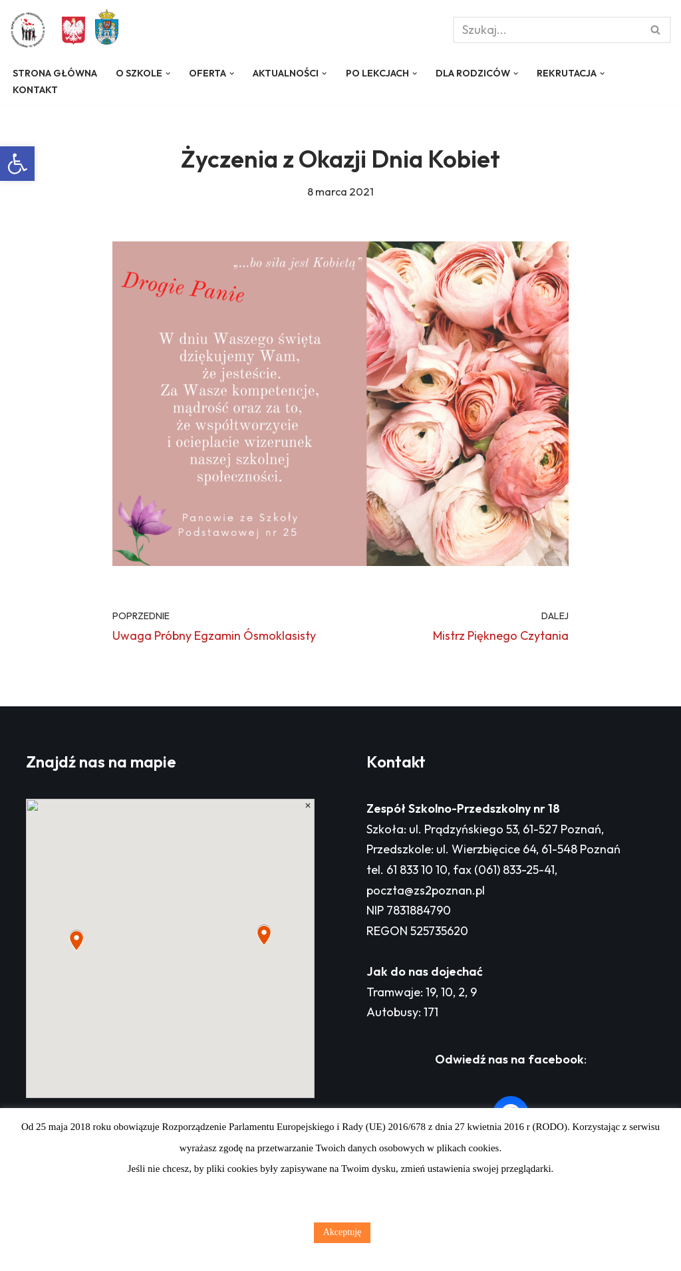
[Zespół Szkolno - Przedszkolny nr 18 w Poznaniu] (31, 30)
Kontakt (35, 90)
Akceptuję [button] (342, 1232)
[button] (17, 163)
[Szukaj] (547, 30)
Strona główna (55, 73)
